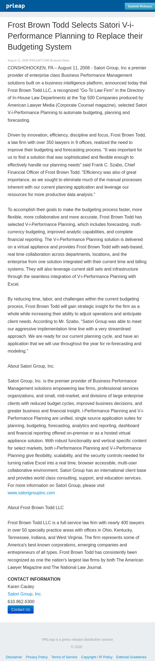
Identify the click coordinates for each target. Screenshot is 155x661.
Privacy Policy (37, 657)
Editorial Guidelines (131, 657)
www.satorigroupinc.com (31, 492)
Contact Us (20, 609)
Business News (59, 60)
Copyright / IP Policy (97, 657)
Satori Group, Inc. (25, 594)
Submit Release (140, 6)
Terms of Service (64, 657)
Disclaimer (14, 657)
